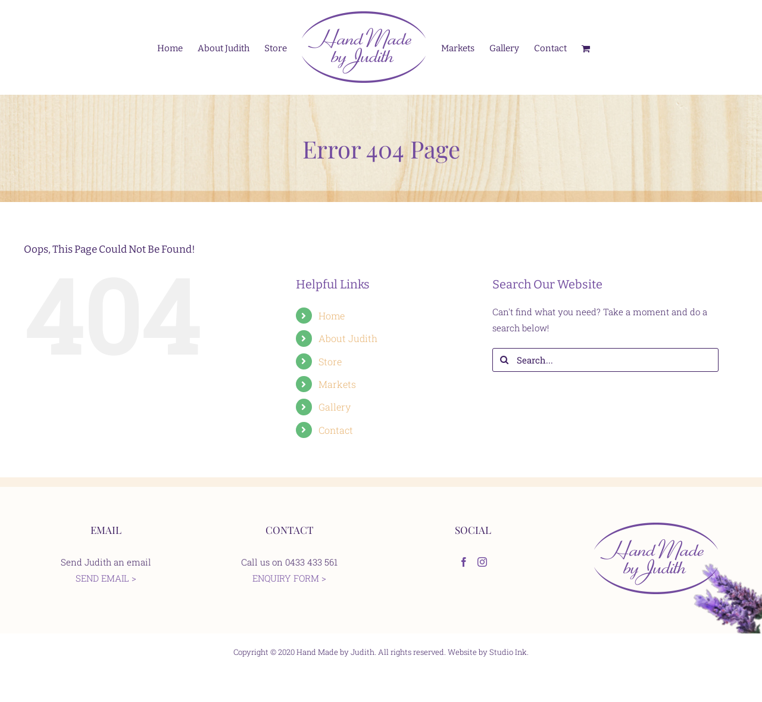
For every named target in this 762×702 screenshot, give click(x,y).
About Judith (347, 338)
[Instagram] (482, 562)
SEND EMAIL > (106, 578)
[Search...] (605, 360)
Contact (335, 430)
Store (330, 361)
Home (331, 315)
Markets (337, 384)
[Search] (504, 360)
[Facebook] (464, 562)
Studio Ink (508, 652)
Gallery (334, 406)
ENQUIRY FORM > (289, 578)
